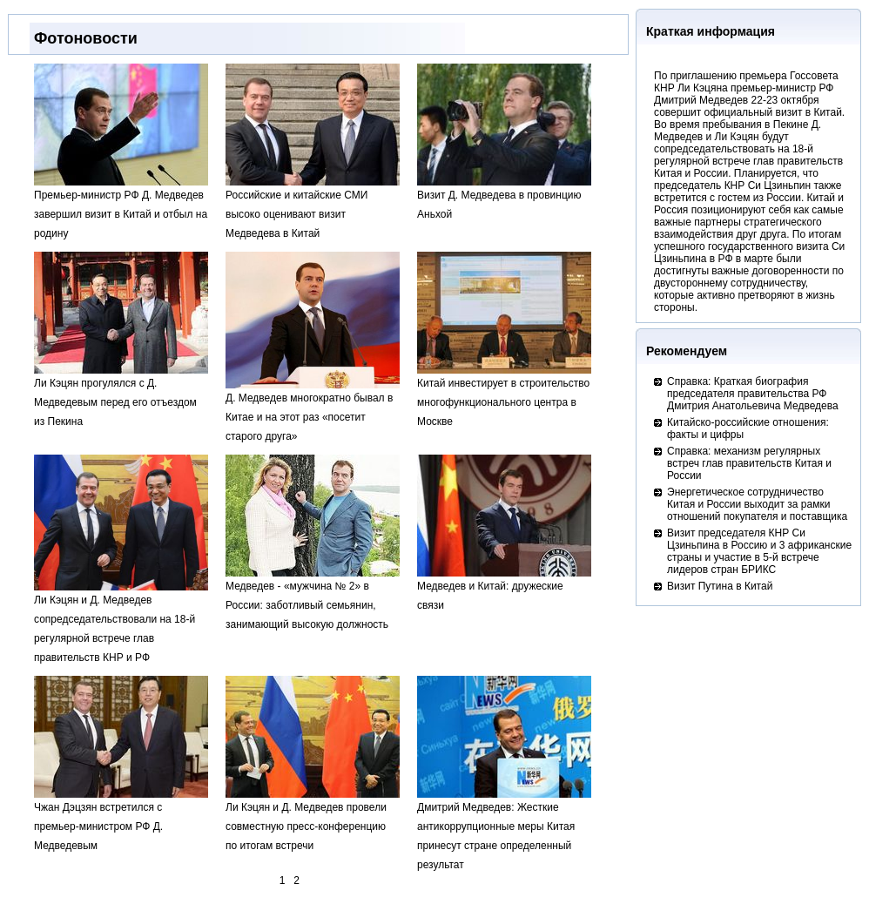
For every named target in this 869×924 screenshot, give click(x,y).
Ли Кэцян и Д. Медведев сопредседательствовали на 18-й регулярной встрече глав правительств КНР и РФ (121, 622)
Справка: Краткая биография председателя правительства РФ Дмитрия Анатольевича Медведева (753, 393)
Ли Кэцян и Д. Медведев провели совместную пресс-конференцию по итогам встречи (313, 820)
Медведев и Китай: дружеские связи (504, 589)
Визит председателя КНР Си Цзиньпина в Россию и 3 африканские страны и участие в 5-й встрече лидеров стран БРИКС (759, 551)
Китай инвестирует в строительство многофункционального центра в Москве (504, 396)
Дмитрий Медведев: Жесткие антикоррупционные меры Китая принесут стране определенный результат (504, 829)
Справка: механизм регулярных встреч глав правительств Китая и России (749, 463)
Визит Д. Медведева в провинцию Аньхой (504, 198)
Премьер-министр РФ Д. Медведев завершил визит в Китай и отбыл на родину (121, 207)
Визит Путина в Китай (719, 586)
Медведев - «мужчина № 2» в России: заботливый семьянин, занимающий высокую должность (313, 599)
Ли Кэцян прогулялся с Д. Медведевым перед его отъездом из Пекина (121, 396)
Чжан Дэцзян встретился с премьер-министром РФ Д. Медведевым (121, 820)
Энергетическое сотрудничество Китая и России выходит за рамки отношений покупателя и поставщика (757, 504)
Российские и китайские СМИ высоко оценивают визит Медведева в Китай (313, 207)
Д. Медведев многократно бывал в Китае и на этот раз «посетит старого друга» (313, 410)
